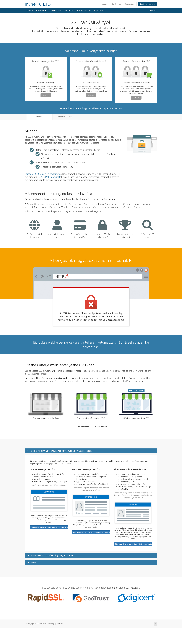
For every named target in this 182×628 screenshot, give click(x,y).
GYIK (33, 562)
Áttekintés (39, 117)
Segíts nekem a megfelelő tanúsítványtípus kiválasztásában (61, 450)
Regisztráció (129, 4)
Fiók (152, 11)
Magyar (105, 4)
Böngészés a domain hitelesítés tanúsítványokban (49, 527)
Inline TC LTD (38, 4)
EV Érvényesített (53, 176)
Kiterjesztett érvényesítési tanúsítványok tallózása (133, 544)
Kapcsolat (98, 11)
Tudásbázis (69, 11)
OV (40, 176)
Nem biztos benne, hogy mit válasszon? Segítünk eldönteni (91, 108)
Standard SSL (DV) (65, 117)
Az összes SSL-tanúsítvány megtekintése (52, 555)
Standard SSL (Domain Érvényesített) (42, 173)
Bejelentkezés (117, 4)
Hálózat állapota (84, 11)
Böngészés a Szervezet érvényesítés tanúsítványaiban (91, 532)
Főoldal (30, 11)
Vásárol (46, 95)
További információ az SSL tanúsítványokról (91, 427)
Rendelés (41, 11)
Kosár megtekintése (147, 4)
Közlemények (55, 11)
